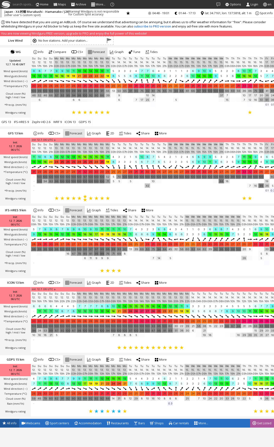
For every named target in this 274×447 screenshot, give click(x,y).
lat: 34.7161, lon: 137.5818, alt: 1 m (226, 13)
